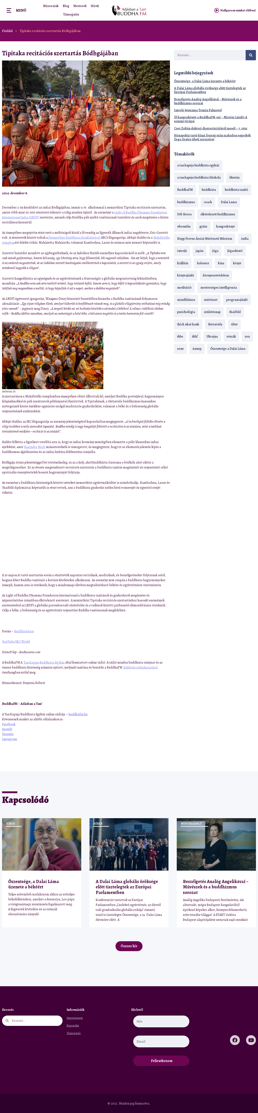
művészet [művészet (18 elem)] (210, 300)
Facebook (8, 724)
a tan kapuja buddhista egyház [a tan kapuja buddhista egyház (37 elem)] (198, 165)
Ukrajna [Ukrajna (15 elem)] (212, 336)
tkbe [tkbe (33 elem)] (180, 336)
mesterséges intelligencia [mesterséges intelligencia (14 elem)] (218, 287)
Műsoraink (51, 6)
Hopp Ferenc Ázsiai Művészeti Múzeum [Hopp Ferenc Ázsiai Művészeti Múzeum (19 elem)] (204, 238)
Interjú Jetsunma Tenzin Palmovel (198, 110)
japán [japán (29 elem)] (199, 251)
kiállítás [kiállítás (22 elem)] (182, 263)
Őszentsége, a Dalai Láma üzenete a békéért (205, 81)
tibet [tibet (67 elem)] (234, 324)
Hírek (95, 6)
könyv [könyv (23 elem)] (237, 263)
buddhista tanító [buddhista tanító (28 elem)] (236, 189)
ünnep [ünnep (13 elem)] (197, 348)
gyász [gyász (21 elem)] (203, 226)
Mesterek (80, 6)
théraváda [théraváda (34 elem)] (215, 324)
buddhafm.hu (78, 714)
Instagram (9, 739)
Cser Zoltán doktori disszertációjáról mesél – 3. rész (210, 128)
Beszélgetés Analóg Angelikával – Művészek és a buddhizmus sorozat (208, 101)
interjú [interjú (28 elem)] (182, 251)
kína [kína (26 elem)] (221, 263)
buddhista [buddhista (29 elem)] (209, 189)
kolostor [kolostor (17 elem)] (203, 263)
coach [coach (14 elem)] (208, 202)
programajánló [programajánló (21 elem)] (237, 300)
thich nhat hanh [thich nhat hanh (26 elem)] (188, 324)
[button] (156, 193)
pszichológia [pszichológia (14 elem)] (186, 312)
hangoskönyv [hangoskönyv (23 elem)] (225, 226)
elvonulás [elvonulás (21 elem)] (184, 226)
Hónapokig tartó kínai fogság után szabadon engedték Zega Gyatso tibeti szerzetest (212, 137)
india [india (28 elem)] (245, 238)
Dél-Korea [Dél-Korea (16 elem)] (184, 214)
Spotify (7, 729)
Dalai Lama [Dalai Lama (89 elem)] (229, 202)
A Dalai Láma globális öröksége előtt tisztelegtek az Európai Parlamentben (210, 90)
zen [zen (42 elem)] (247, 336)
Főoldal (7, 31)
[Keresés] (251, 55)
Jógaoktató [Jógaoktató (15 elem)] (235, 251)
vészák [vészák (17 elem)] (231, 336)
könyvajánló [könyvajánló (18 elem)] (185, 275)
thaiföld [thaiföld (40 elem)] (235, 312)
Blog (66, 6)
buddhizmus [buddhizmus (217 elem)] (186, 202)
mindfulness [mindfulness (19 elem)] (186, 300)
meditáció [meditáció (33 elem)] (184, 287)
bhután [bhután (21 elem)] (234, 177)
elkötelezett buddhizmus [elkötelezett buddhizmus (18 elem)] (217, 214)
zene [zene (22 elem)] (180, 348)
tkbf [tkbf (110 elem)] (195, 336)
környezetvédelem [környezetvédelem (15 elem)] (216, 275)
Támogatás (71, 14)
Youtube (8, 734)
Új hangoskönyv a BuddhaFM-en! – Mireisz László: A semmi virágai (210, 119)
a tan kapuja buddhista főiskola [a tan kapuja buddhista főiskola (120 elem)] (199, 177)
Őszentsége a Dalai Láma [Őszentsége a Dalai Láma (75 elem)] (227, 348)
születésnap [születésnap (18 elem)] (212, 312)
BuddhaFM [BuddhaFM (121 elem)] (185, 189)
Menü (21, 10)
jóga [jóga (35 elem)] (215, 251)
